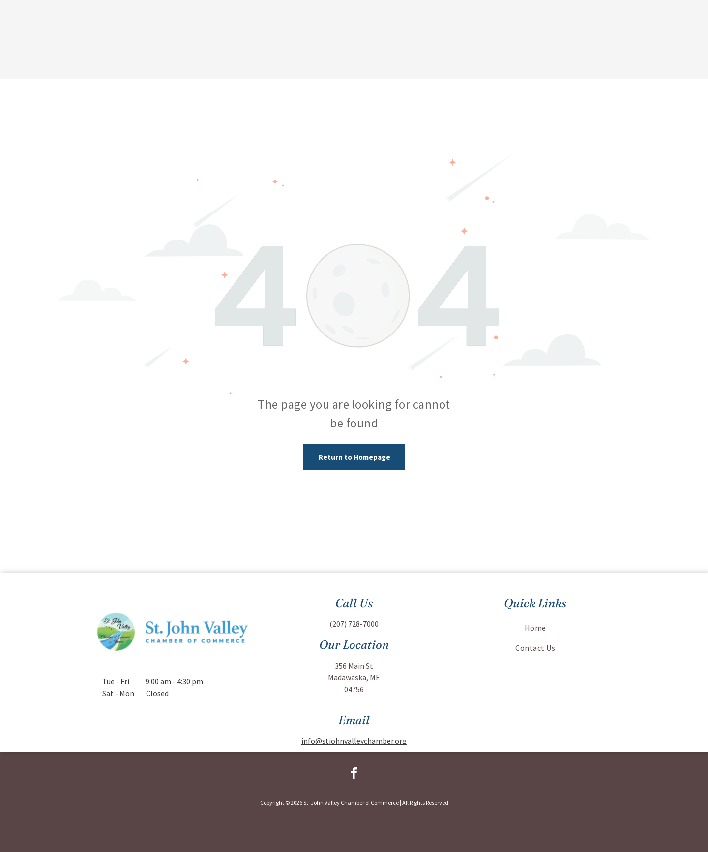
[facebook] (354, 775)
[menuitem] (535, 628)
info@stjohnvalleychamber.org (354, 741)
